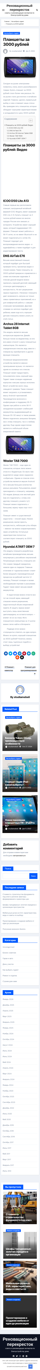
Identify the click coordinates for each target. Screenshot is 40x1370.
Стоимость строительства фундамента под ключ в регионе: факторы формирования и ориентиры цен (18, 896)
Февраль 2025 (8, 1022)
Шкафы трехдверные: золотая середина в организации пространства (19, 906)
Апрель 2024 (8, 1068)
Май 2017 (6, 1154)
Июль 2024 (7, 1051)
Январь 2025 (8, 1028)
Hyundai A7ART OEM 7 (17, 138)
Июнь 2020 (7, 1114)
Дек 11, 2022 (26, 788)
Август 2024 (8, 1045)
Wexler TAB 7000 (15, 136)
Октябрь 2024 (8, 1039)
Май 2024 (7, 1062)
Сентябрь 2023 (9, 1102)
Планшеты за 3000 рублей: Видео (19, 125)
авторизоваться (19, 855)
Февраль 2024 (8, 1079)
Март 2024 (7, 1074)
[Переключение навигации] (3, 10)
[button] (29, 120)
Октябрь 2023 (8, 1096)
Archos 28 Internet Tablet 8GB (21, 133)
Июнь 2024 (7, 1056)
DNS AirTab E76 (15, 131)
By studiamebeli (12, 51)
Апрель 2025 (8, 1011)
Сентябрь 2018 (9, 1136)
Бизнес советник (9, 953)
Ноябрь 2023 (8, 1091)
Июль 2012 (7, 1171)
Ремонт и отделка (10, 976)
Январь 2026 (8, 999)
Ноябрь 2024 (8, 1033)
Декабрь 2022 (8, 1108)
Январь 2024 (8, 1085)
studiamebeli (22, 697)
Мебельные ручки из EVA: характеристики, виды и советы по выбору (20, 914)
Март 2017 (7, 1159)
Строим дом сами (10, 981)
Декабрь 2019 (8, 1125)
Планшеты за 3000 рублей (16, 42)
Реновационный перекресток (20, 8)
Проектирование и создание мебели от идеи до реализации (18, 922)
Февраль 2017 (8, 1165)
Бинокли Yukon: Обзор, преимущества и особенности (18, 741)
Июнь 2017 (7, 1148)
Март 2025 (7, 1016)
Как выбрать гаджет (11, 33)
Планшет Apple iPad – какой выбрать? (17, 783)
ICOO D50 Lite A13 (16, 128)
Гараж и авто (8, 958)
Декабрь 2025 (8, 1005)
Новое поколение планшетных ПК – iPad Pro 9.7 (20, 823)
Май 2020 (7, 1119)
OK (30, 1366)
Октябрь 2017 (8, 1142)
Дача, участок (8, 964)
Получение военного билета (14, 929)
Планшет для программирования (29, 670)
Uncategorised (8, 947)
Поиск (8, 868)
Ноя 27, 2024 (27, 747)
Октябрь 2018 (8, 1131)
